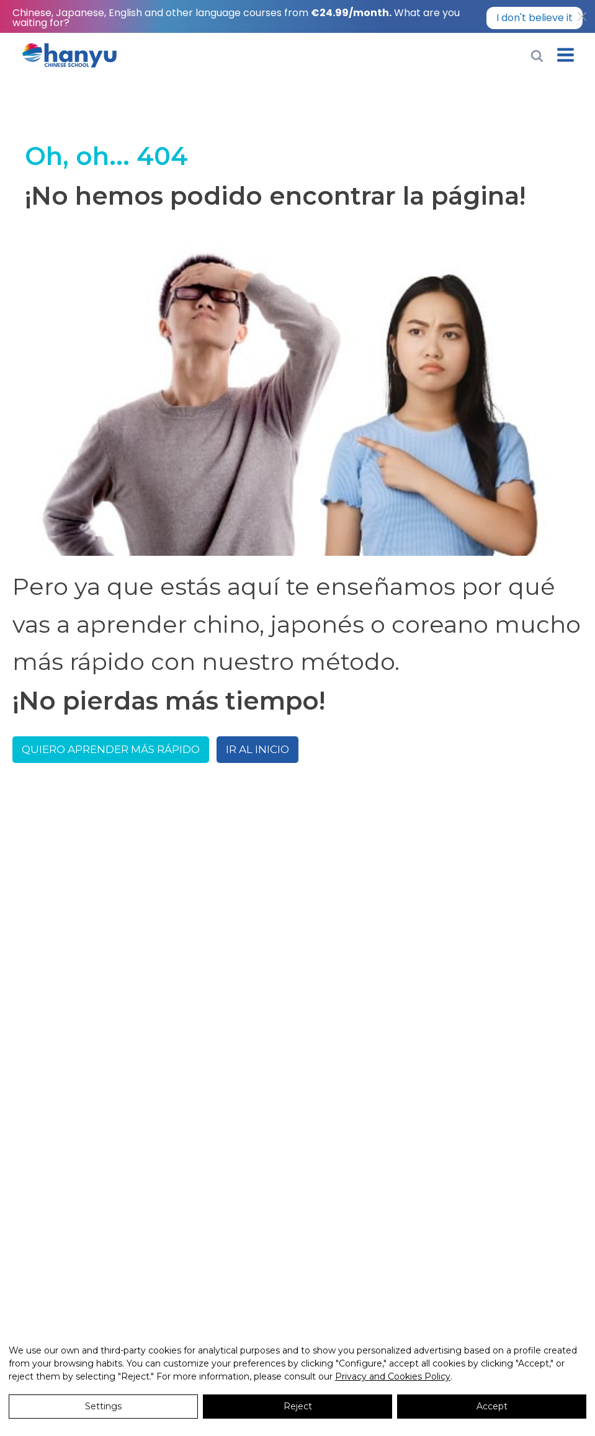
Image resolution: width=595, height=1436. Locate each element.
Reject (298, 1406)
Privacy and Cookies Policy (392, 1376)
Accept (492, 1406)
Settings (103, 1406)
